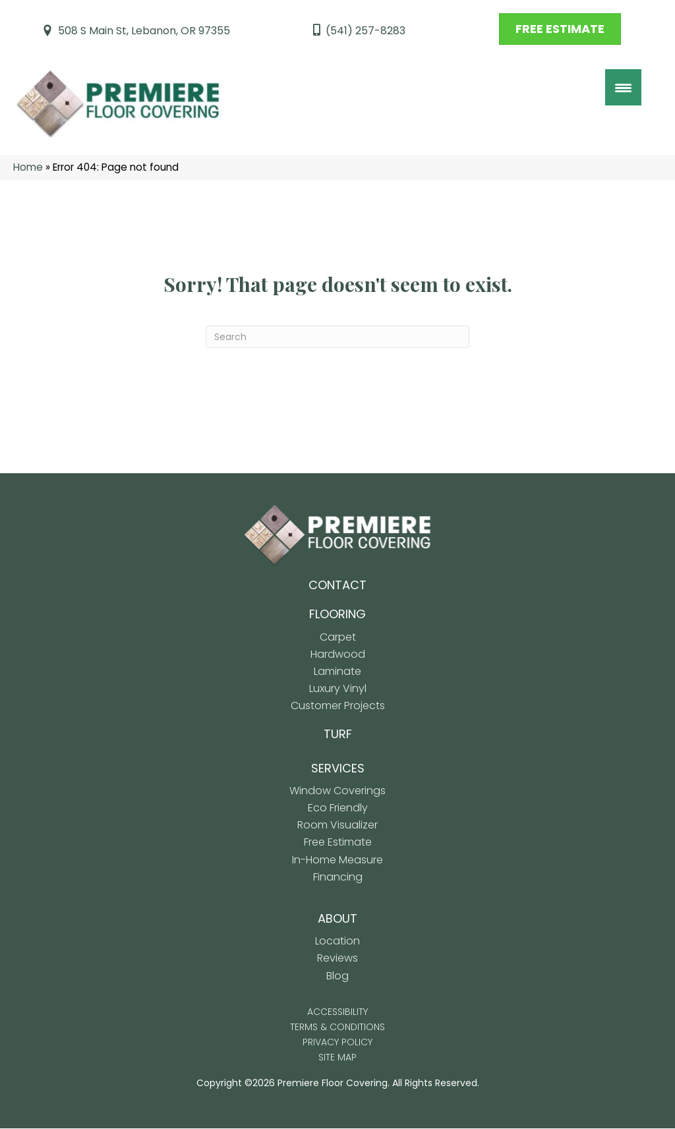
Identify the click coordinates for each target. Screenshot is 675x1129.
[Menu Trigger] (623, 87)
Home (28, 168)
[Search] (337, 337)
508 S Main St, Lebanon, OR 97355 (144, 30)
